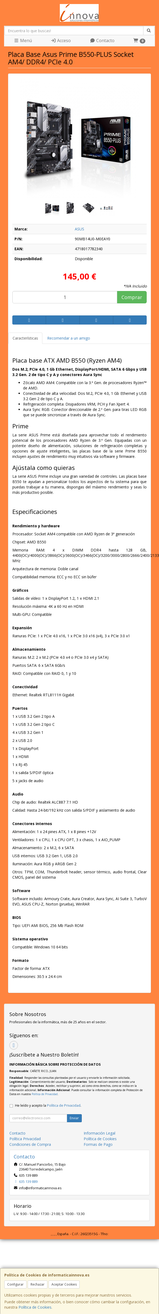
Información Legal (99, 1133)
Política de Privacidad (45, 1094)
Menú (23, 40)
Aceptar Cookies (64, 1284)
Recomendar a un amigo (68, 338)
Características (25, 338)
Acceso (61, 40)
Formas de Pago (98, 1144)
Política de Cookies (35, 1307)
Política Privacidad (25, 1138)
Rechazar (38, 1284)
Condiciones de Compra (30, 1144)
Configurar (15, 1284)
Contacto (102, 40)
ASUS (79, 228)
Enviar (74, 1118)
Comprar (131, 297)
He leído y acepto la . (48, 1105)
